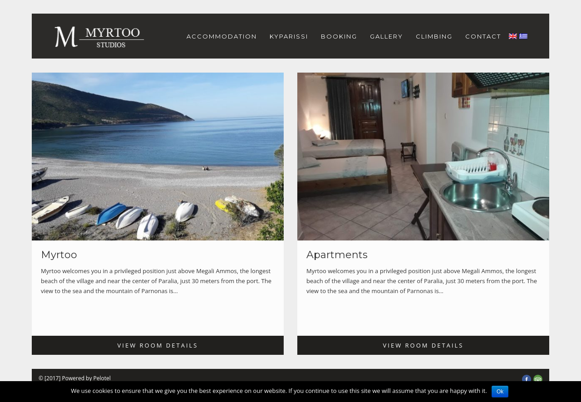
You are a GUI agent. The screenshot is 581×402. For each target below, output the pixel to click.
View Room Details (158, 345)
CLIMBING (434, 36)
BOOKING (339, 36)
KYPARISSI (289, 36)
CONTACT (483, 36)
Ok (500, 391)
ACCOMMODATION (222, 36)
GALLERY (386, 36)
